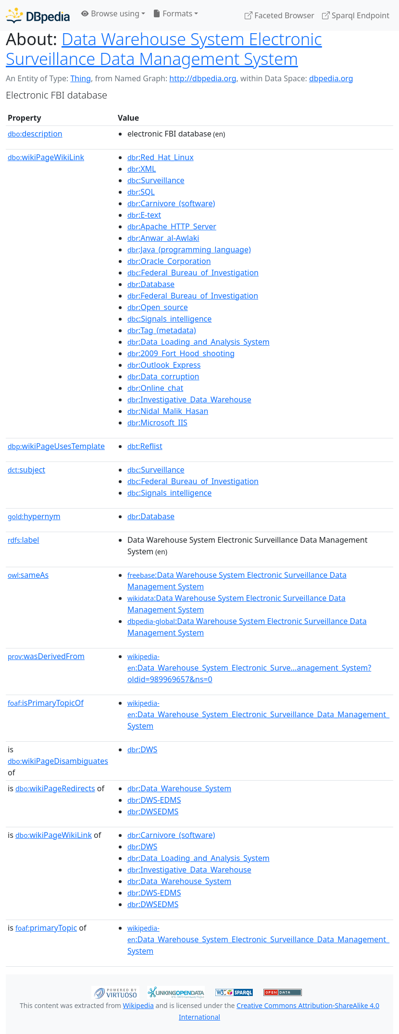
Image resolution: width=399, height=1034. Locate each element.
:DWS (142, 749)
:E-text (144, 215)
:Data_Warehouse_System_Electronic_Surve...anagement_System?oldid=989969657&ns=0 (249, 668)
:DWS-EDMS (154, 800)
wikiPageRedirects (55, 788)
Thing (80, 78)
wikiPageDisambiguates (58, 761)
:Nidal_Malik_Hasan (167, 411)
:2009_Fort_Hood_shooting (181, 353)
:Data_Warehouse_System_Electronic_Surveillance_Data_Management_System (258, 714)
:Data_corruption (163, 376)
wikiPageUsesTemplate (56, 446)
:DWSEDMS (152, 811)
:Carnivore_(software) (171, 203)
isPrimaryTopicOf (46, 703)
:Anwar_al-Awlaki (163, 238)
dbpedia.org (331, 78)
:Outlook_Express (163, 365)
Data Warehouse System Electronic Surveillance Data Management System (164, 48)
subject (26, 469)
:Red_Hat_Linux (160, 157)
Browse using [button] (110, 13)
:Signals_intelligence (169, 318)
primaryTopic (46, 927)
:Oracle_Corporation (169, 261)
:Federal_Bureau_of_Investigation (193, 272)
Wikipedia (138, 1005)
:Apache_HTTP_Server (171, 226)
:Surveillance (156, 180)
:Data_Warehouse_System (179, 788)
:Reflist (144, 446)
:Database (151, 284)
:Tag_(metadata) (161, 330)
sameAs (28, 575)
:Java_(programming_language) (189, 249)
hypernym (34, 516)
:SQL (141, 192)
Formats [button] (172, 13)
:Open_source (157, 307)
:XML (141, 168)
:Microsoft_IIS (157, 422)
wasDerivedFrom (46, 656)
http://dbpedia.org (202, 78)
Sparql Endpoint (355, 15)
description (35, 133)
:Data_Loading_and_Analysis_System (198, 341)
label (23, 540)
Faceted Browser (279, 15)
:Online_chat (155, 388)
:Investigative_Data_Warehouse (189, 399)
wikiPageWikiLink (46, 157)
